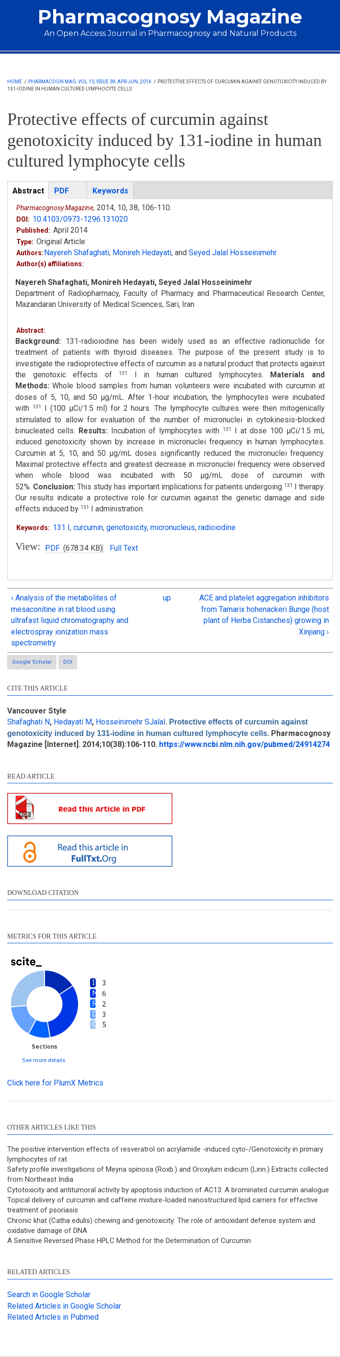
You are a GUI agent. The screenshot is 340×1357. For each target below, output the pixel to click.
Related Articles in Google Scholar (64, 1306)
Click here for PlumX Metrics (55, 1082)
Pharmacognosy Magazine (170, 16)
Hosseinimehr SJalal (130, 721)
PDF (52, 548)
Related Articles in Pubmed (53, 1317)
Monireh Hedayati (142, 252)
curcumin (88, 527)
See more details (44, 1059)
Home (14, 81)
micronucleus (172, 527)
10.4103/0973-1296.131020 (80, 219)
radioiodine (217, 527)
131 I (61, 527)
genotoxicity (126, 527)
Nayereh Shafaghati (76, 252)
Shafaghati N (28, 721)
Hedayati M (73, 721)
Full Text (124, 548)
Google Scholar (32, 662)
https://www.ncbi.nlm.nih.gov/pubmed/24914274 (244, 744)
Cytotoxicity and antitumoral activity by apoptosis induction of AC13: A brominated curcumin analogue (168, 1190)
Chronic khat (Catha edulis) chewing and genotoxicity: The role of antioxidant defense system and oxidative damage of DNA (161, 1225)
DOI (67, 662)
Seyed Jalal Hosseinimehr (233, 252)
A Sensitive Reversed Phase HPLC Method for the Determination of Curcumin (129, 1240)
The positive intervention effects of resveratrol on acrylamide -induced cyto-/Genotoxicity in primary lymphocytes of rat (165, 1154)
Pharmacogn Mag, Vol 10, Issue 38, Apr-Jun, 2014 (89, 81)
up (167, 597)
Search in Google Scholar (49, 1294)
